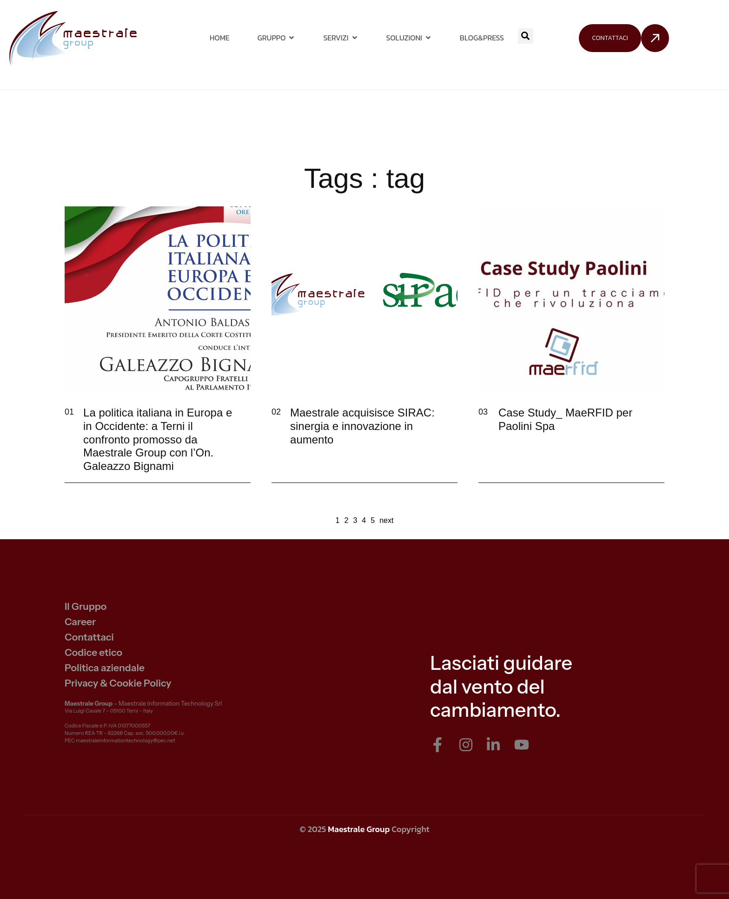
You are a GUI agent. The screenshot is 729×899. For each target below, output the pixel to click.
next (386, 520)
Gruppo (277, 37)
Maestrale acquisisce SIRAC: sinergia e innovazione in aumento (362, 426)
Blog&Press (482, 37)
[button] (525, 36)
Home (220, 37)
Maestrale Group (359, 829)
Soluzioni (409, 37)
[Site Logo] (73, 37)
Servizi (340, 37)
